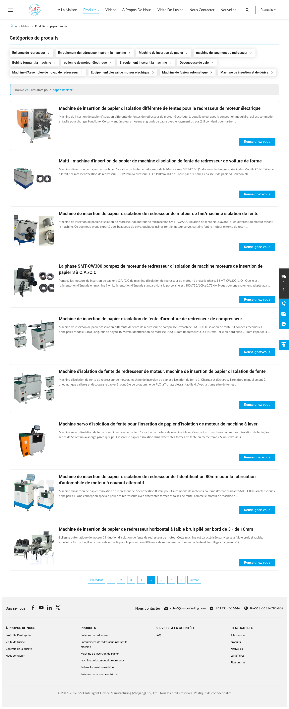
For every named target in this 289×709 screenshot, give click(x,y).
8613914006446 (225, 608)
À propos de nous (136, 9)
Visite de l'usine (170, 9)
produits (236, 642)
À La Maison (20, 26)
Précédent (96, 579)
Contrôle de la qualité (19, 648)
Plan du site (238, 662)
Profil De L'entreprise (18, 635)
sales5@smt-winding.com (185, 608)
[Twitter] (57, 608)
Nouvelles (228, 9)
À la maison (67, 9)
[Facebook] (33, 608)
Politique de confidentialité (213, 693)
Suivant (194, 579)
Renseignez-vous (257, 141)
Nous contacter (202, 9)
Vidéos (110, 9)
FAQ (158, 635)
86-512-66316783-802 (263, 608)
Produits (90, 9)
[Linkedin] (49, 608)
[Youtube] (41, 608)
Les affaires (237, 655)
